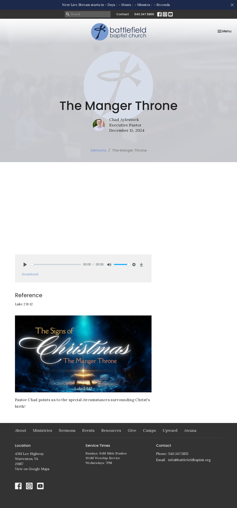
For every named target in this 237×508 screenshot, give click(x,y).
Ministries (42, 430)
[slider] (56, 264)
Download (30, 274)
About (20, 430)
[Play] (25, 264)
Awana (190, 430)
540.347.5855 (144, 14)
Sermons (98, 150)
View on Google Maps (32, 469)
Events (88, 430)
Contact (122, 14)
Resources (111, 430)
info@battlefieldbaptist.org (189, 460)
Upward (170, 430)
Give (132, 430)
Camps (149, 430)
